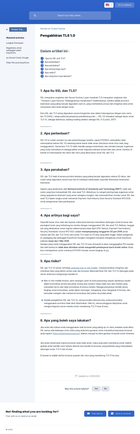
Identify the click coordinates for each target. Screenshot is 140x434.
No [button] (105, 388)
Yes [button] (96, 388)
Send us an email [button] (123, 413)
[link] (16, 29)
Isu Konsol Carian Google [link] (17, 58)
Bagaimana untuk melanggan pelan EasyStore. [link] (14, 50)
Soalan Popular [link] (58, 28)
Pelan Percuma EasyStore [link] (17, 63)
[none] (108, 5)
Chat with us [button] (97, 413)
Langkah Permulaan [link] (14, 43)
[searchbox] (70, 15)
